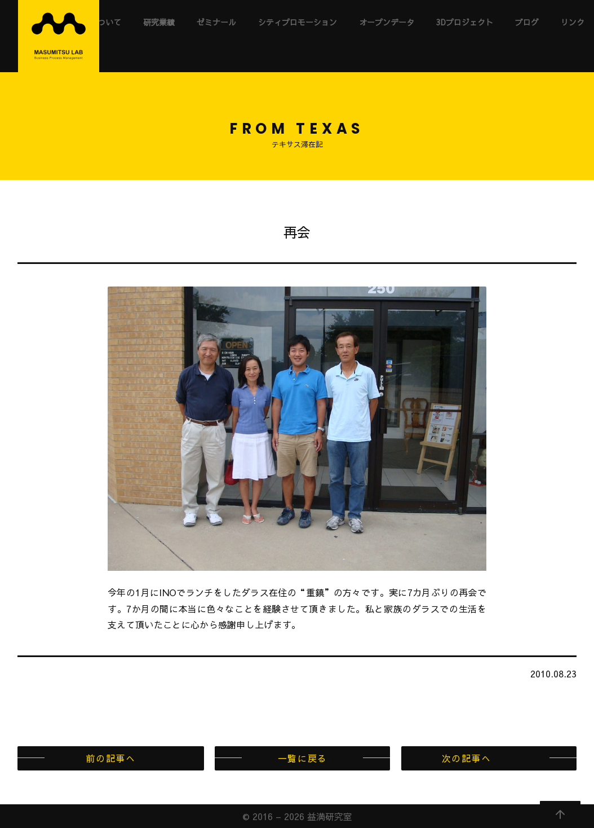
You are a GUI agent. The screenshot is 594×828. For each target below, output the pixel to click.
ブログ (527, 22)
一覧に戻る (302, 758)
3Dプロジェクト (464, 22)
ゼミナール (216, 22)
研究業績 (159, 22)
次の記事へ (466, 758)
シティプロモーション (297, 22)
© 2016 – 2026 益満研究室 (297, 816)
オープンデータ (386, 22)
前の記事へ (110, 758)
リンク (572, 22)
